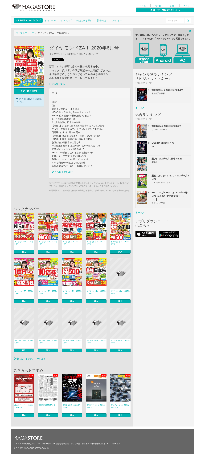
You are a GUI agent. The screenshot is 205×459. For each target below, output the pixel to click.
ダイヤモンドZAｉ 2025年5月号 (96, 342)
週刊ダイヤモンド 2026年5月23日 (96, 406)
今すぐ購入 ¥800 (28, 91)
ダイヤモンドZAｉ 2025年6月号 (72, 342)
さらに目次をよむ (62, 172)
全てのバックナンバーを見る (30, 358)
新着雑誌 (101, 20)
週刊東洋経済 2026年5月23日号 (71, 406)
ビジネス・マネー (58, 84)
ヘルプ (186, 6)
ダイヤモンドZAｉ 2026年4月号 (72, 243)
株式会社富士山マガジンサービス (105, 444)
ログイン (143, 6)
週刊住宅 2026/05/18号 (46, 405)
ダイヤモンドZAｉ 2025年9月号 (120, 292)
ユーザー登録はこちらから (165, 10)
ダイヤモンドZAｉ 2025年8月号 (23, 342)
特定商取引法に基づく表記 (68, 444)
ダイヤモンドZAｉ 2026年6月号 (23, 243)
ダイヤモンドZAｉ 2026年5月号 (47, 243)
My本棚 (158, 6)
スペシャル (116, 20)
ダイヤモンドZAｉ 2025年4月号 (120, 342)
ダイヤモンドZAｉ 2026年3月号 (96, 243)
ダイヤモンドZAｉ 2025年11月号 (72, 292)
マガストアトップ (25, 33)
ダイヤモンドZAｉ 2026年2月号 (120, 243)
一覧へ (140, 107)
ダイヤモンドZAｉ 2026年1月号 (23, 292)
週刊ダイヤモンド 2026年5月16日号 (120, 406)
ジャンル (50, 20)
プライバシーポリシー (46, 444)
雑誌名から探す (84, 20)
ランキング (66, 20)
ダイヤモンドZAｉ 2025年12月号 (47, 292)
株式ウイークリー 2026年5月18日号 (23, 406)
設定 (172, 6)
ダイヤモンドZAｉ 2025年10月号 (96, 292)
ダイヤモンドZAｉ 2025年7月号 (47, 342)
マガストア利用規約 (22, 444)
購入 (24, 252)
